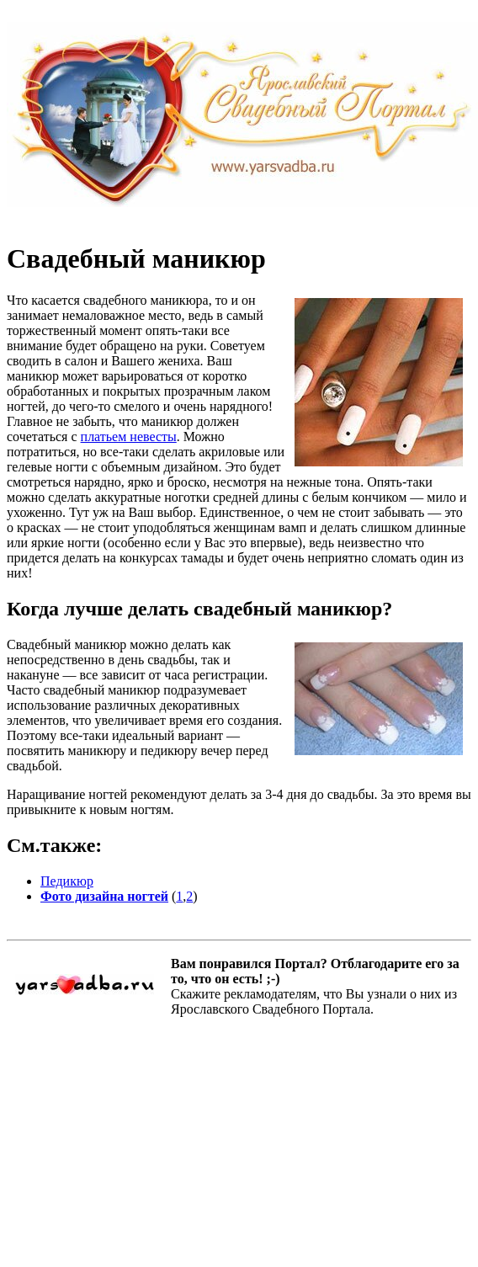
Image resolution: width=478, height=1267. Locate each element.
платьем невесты (129, 436)
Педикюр (66, 881)
